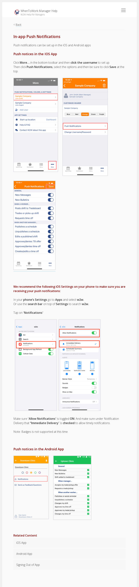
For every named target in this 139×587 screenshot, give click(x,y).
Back (18, 24)
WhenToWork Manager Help (39, 11)
